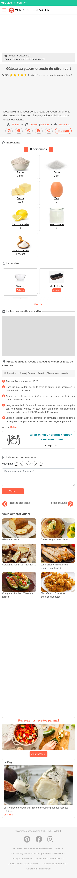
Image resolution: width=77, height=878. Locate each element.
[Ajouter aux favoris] (49, 131)
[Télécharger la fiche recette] (39, 131)
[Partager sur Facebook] (19, 131)
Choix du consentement (54, 863)
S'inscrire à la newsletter (38, 868)
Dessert (23, 55)
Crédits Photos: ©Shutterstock (23, 863)
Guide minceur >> (15, 2)
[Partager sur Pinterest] (29, 131)
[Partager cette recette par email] (9, 131)
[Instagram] (50, 839)
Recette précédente (16, 503)
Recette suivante (61, 503)
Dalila (13, 427)
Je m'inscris (38, 754)
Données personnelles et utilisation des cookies (36, 848)
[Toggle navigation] (4, 10)
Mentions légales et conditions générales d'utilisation (37, 853)
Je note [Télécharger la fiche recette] (63, 130)
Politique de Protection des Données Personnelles (37, 858)
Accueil (10, 55)
